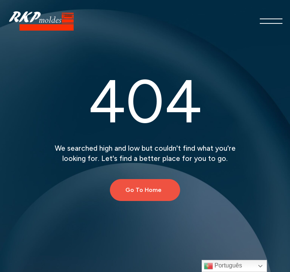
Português (223, 265)
